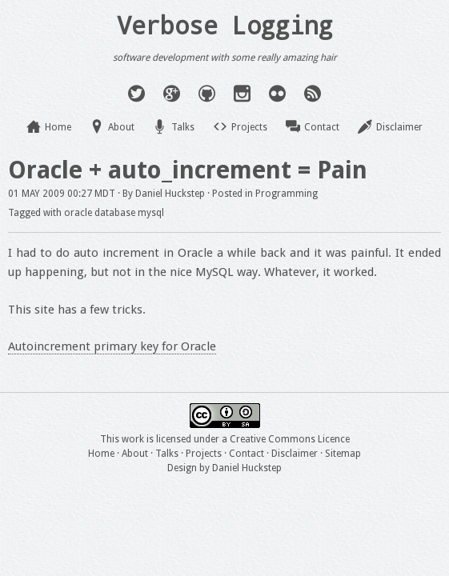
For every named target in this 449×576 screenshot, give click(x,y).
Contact (321, 127)
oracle (78, 212)
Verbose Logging (225, 25)
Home (58, 127)
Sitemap (343, 453)
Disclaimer (399, 127)
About (121, 127)
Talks (182, 127)
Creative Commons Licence (290, 439)
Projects (249, 127)
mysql (151, 212)
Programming (286, 193)
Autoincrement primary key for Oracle (112, 346)
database (114, 212)
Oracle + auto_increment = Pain (187, 170)
